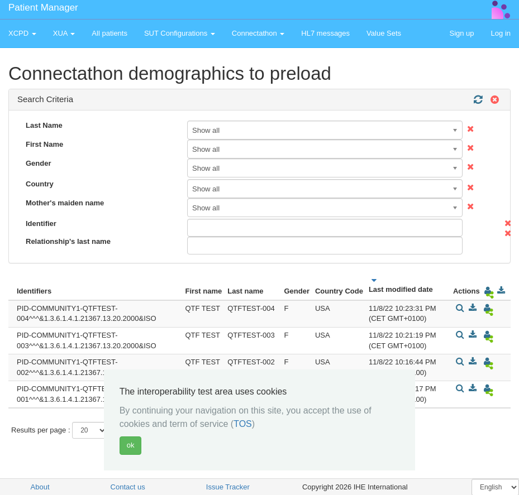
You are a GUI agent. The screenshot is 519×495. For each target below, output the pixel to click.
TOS (243, 424)
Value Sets (383, 33)
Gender (38, 163)
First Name (44, 144)
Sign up (461, 33)
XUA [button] (64, 33)
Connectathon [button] (258, 33)
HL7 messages (325, 33)
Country (40, 184)
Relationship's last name (68, 241)
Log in (501, 33)
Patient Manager (43, 7)
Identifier (41, 223)
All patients (109, 33)
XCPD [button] (22, 33)
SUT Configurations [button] (179, 33)
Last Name (44, 125)
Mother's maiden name (65, 203)
